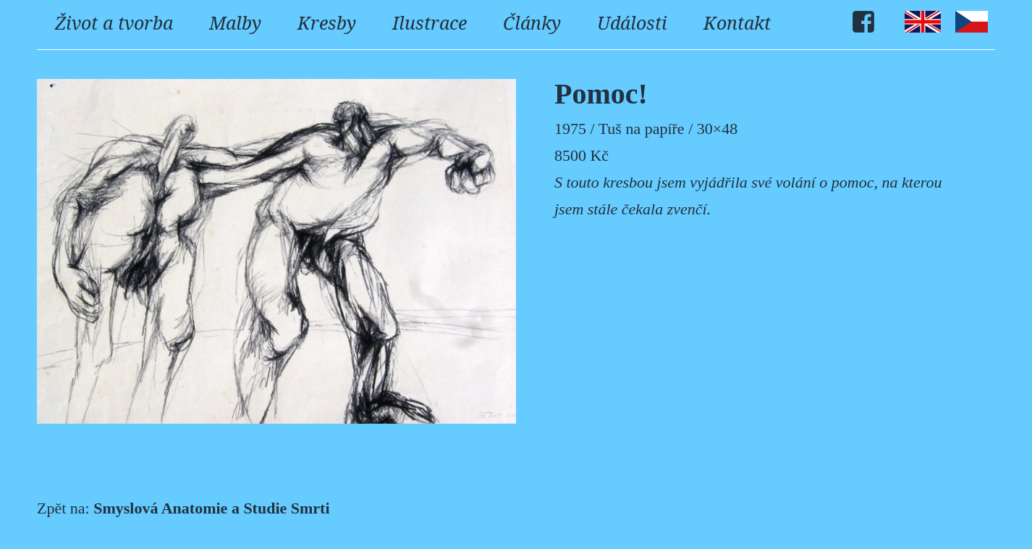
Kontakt (737, 22)
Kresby (326, 22)
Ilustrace (429, 22)
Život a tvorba (114, 22)
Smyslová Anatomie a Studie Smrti (211, 508)
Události (632, 22)
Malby (235, 22)
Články (532, 22)
